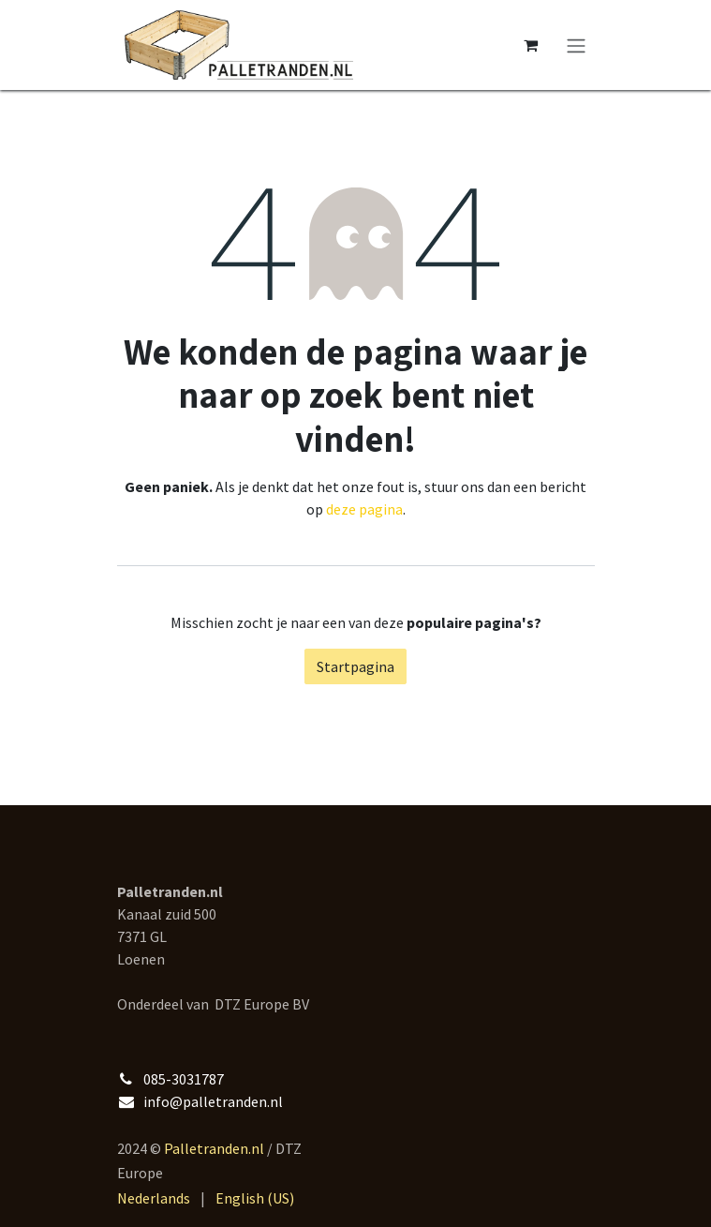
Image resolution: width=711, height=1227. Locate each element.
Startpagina (355, 666)
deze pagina (364, 509)
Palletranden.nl (214, 1148)
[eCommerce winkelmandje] (531, 45)
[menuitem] (153, 1198)
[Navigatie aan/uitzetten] (576, 45)
